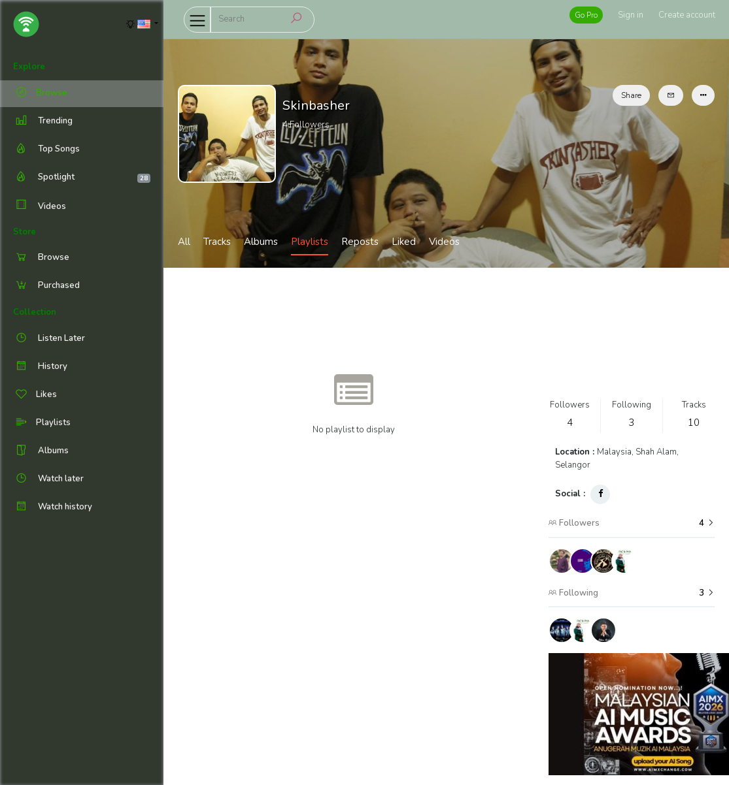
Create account (686, 15)
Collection (34, 312)
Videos (39, 206)
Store (24, 232)
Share (631, 95)
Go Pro (586, 15)
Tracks (217, 241)
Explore (29, 66)
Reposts (360, 241)
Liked (404, 241)
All (184, 241)
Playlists (309, 241)
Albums (261, 241)
